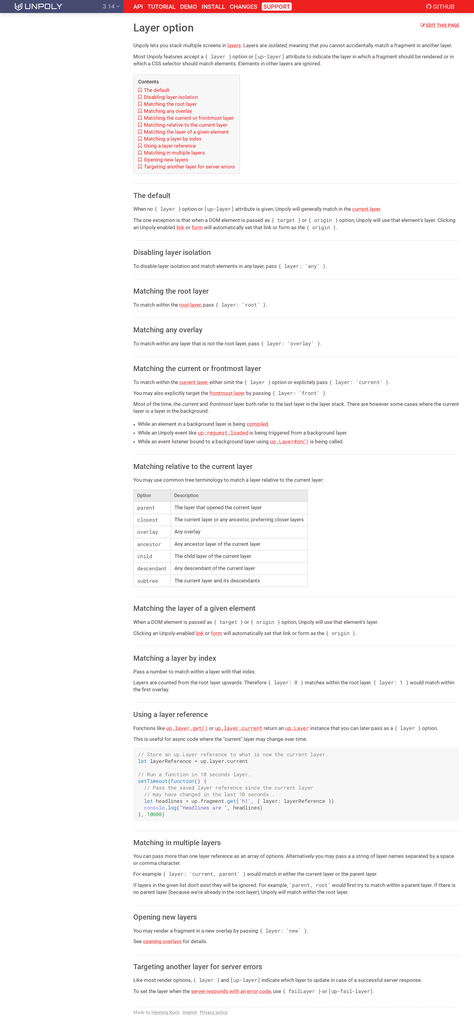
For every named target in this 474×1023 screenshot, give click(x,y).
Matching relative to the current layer (182, 125)
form (197, 227)
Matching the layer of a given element (183, 132)
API (138, 6)
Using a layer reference (167, 146)
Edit (439, 25)
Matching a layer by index (169, 139)
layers (234, 45)
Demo (188, 6)
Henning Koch (165, 1012)
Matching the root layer (167, 104)
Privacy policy (214, 1012)
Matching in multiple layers (171, 153)
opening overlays (162, 941)
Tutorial (162, 6)
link (180, 227)
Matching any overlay (165, 111)
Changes (243, 6)
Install (213, 6)
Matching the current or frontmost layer (186, 118)
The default (154, 90)
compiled (257, 424)
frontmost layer (227, 393)
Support (276, 6)
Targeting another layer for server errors (186, 167)
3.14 (111, 6)
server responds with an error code (231, 991)
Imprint (190, 1012)
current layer (366, 209)
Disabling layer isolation (168, 97)
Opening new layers (163, 160)
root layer (190, 305)
